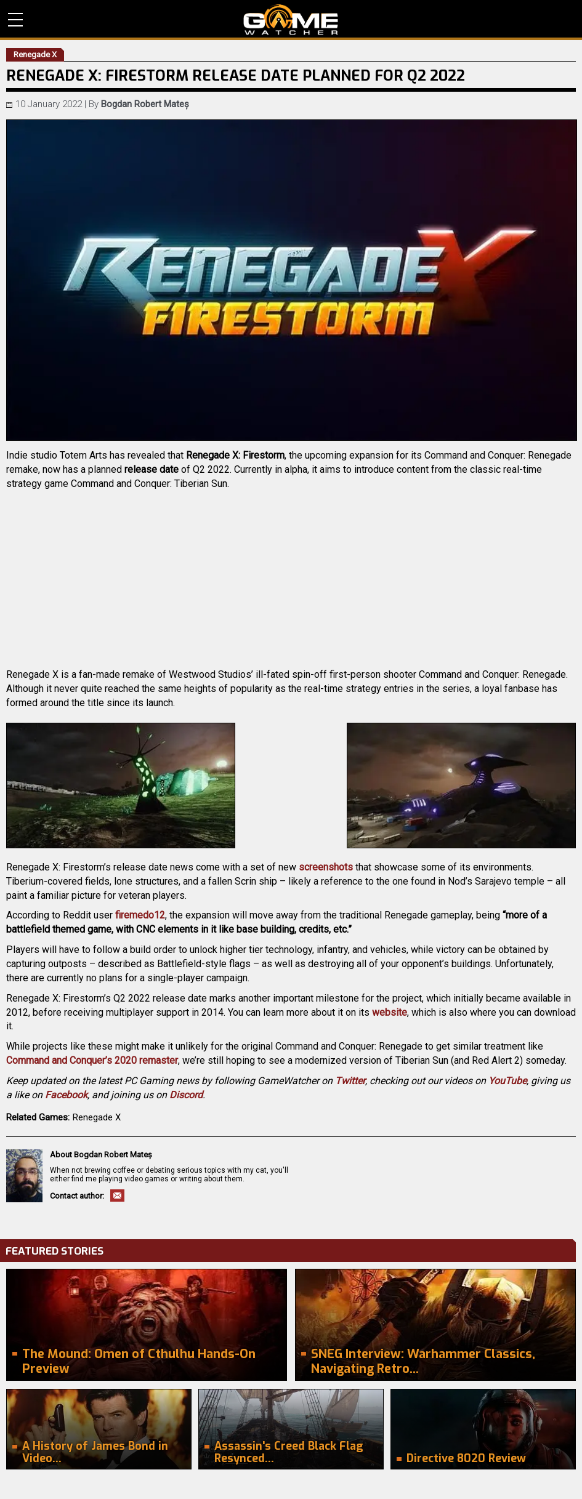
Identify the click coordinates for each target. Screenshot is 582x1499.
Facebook (66, 1095)
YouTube (507, 1081)
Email (117, 1195)
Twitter (350, 1081)
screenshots (326, 867)
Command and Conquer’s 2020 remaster (92, 1060)
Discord (186, 1095)
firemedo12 (140, 915)
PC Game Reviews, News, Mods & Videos (291, 19)
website (389, 1012)
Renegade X (97, 1117)
